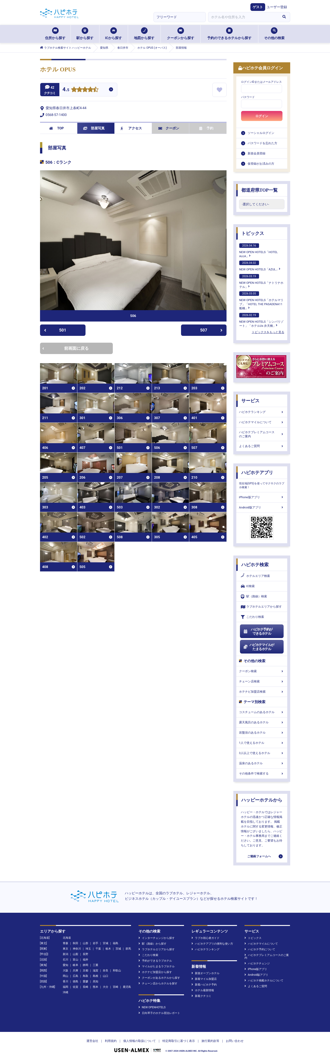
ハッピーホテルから (261, 799)
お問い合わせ (235, 1041)
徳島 (75, 981)
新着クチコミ (201, 996)
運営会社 (92, 1041)
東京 (65, 948)
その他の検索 (274, 33)
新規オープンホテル (205, 973)
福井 (85, 959)
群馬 (128, 948)
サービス (250, 400)
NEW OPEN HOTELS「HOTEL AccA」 (258, 250)
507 (211, 330)
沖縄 (65, 992)
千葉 (98, 948)
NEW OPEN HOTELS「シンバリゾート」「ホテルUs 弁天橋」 (261, 320)
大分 (105, 986)
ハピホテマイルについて (262, 422)
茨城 (118, 948)
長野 (85, 954)
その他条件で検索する (262, 773)
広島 (75, 976)
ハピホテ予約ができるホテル (258, 631)
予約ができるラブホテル (155, 960)
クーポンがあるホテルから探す (159, 977)
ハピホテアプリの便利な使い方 (212, 943)
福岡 (65, 986)
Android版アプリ (262, 507)
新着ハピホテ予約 (204, 984)
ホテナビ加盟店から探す (155, 972)
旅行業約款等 (210, 1041)
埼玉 (88, 948)
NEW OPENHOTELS (152, 1007)
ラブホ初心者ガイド (205, 938)
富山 (75, 959)
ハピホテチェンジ (257, 963)
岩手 (95, 943)
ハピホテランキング (262, 412)
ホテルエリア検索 (255, 576)
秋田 (75, 943)
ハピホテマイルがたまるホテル (259, 647)
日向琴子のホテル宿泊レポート (159, 1013)
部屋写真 (94, 128)
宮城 (105, 943)
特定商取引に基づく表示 (178, 1041)
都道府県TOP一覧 (259, 190)
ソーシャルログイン (261, 133)
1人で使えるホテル (262, 742)
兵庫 (75, 970)
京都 (85, 970)
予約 (206, 128)
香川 (65, 981)
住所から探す (55, 33)
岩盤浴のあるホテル (262, 732)
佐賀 (75, 986)
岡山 (65, 976)
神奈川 (77, 948)
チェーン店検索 (262, 681)
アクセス (131, 128)
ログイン (261, 116)
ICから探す (113, 33)
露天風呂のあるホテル (262, 722)
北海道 (67, 937)
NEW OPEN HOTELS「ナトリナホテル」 (261, 281)
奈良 (105, 970)
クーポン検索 (262, 671)
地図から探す (144, 33)
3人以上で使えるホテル (262, 753)
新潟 (65, 954)
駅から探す (84, 33)
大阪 (65, 970)
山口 (105, 976)
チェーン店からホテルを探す (158, 983)
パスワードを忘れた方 (262, 143)
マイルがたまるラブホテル (157, 966)
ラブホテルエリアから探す (261, 607)
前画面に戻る (65, 348)
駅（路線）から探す (152, 943)
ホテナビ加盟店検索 (262, 691)
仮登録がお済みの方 (261, 163)
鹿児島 (127, 986)
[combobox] (243, 17)
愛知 (65, 965)
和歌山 (117, 970)
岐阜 (75, 965)
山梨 (75, 954)
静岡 (85, 965)
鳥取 (85, 976)
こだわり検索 (252, 617)
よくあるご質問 (262, 446)
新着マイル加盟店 (204, 979)
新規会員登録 (256, 153)
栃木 (108, 948)
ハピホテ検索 (255, 564)
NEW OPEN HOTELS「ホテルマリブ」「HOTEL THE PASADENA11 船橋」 (261, 300)
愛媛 (85, 981)
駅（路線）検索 (254, 596)
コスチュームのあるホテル (262, 712)
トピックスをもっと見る (268, 332)
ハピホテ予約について (259, 949)
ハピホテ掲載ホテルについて (263, 980)
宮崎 (115, 986)
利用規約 (111, 1041)
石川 (65, 959)
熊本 (95, 986)
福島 (115, 943)
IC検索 (248, 586)
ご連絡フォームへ (259, 856)
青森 (65, 943)
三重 (95, 965)
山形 (85, 943)
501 (55, 330)
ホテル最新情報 (202, 990)
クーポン (168, 128)
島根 (95, 976)
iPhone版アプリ (262, 497)
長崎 (85, 986)
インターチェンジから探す (157, 938)
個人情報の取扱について (139, 1041)
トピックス (252, 233)
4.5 (66, 90)
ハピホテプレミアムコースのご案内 (262, 434)
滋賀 (95, 970)
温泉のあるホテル (262, 763)
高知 (95, 981)
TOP (56, 128)
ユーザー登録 (277, 7)
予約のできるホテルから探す (229, 33)
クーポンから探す (180, 33)
